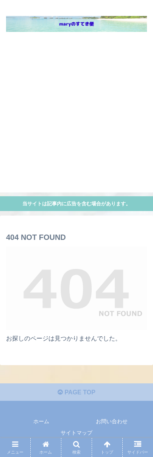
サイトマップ (76, 433)
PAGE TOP (76, 392)
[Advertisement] (76, 115)
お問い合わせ (112, 421)
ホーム (41, 421)
